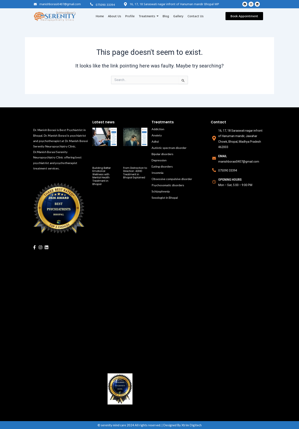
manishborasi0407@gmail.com (60, 4)
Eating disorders (162, 166)
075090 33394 (105, 5)
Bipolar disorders (162, 154)
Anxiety (157, 135)
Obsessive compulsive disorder (172, 179)
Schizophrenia (161, 191)
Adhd (155, 141)
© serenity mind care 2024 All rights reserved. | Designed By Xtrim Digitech (150, 425)
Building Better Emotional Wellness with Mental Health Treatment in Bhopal (101, 176)
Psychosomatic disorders (168, 185)
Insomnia (157, 172)
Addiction (158, 129)
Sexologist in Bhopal (165, 197)
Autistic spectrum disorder (169, 148)
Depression (159, 160)
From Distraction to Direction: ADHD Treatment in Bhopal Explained (135, 172)
